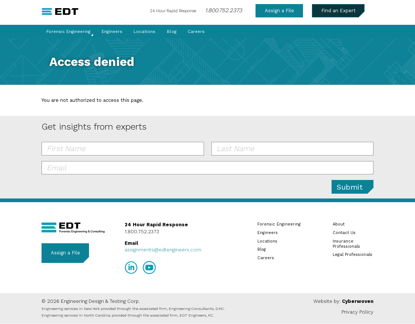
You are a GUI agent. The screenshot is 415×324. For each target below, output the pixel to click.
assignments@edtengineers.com (163, 250)
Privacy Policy (357, 312)
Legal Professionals (352, 254)
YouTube (149, 267)
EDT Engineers (73, 227)
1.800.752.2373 (223, 10)
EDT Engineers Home (60, 11)
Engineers (112, 31)
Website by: (343, 301)
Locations (144, 31)
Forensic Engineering (68, 31)
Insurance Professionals (346, 244)
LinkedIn (131, 267)
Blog (172, 31)
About (339, 224)
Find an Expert (338, 10)
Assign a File (279, 10)
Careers (196, 31)
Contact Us (344, 232)
